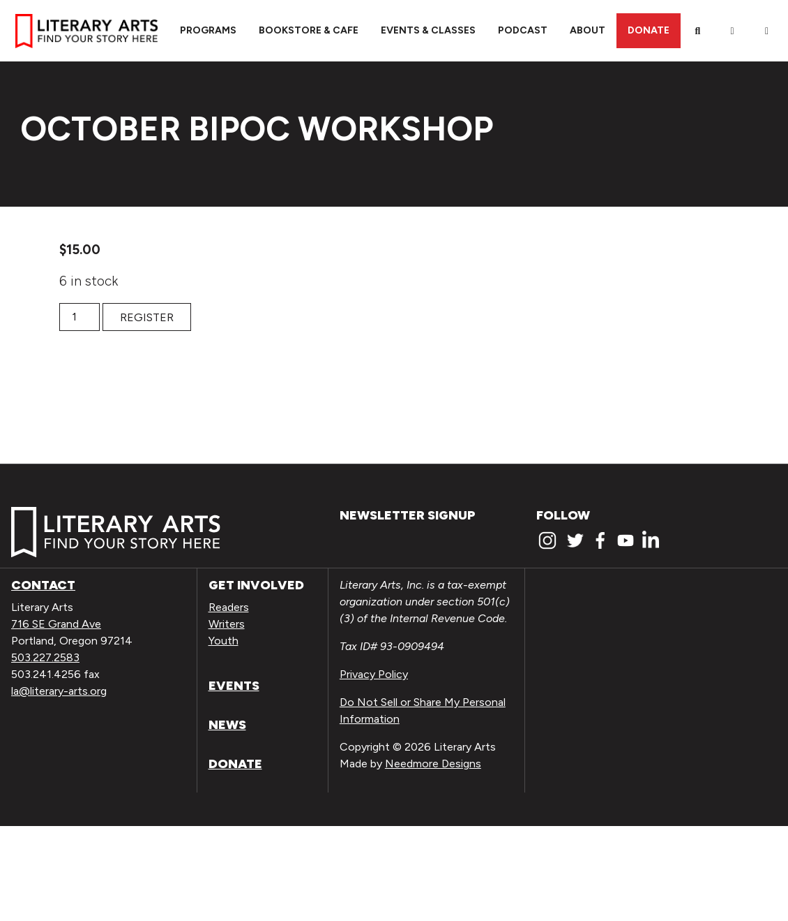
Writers (227, 624)
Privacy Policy (374, 674)
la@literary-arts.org (59, 691)
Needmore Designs (433, 763)
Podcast (522, 30)
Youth (223, 640)
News (227, 724)
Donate (648, 30)
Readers (229, 607)
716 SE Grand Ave (56, 624)
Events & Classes (428, 30)
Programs (208, 30)
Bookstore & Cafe (308, 30)
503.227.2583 (45, 657)
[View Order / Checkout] (767, 30)
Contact (43, 585)
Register (147, 317)
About (587, 30)
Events (234, 685)
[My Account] (732, 30)
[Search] (698, 30)
